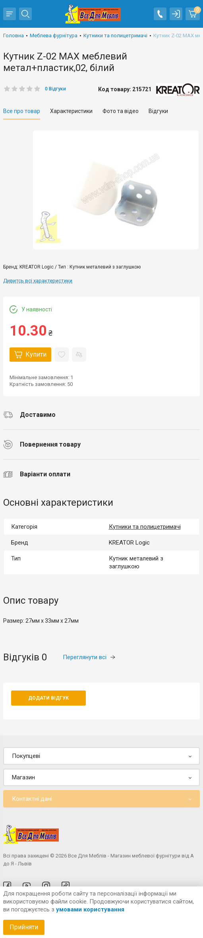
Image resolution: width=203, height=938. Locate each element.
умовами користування (90, 909)
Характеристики (71, 111)
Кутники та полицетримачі (145, 526)
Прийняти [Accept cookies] (24, 927)
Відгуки (158, 111)
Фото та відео (120, 111)
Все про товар (21, 111)
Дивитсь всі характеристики (37, 281)
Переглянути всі (89, 657)
